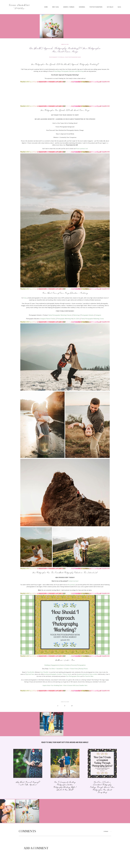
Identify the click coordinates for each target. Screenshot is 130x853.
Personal (73, 665)
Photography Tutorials (56, 57)
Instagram (98, 315)
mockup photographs (50, 674)
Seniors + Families (68, 7)
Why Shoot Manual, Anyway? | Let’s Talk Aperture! (27, 771)
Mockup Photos (83, 668)
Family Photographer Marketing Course (92, 318)
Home (46, 7)
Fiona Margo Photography (61, 71)
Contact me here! (73, 581)
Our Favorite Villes (88, 676)
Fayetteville (30, 672)
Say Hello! (110, 7)
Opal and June (30, 674)
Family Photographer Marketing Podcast (59, 315)
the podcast (71, 584)
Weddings (82, 7)
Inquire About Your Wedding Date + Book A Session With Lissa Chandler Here (65, 685)
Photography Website (87, 315)
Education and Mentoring (76, 71)
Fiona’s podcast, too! (82, 148)
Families (67, 665)
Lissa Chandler (44, 672)
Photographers (81, 665)
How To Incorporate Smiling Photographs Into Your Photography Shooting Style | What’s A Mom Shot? (65, 771)
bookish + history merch (64, 674)
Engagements (55, 665)
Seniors (62, 665)
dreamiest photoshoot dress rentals (87, 674)
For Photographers (96, 7)
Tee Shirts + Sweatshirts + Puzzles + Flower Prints (63, 668)
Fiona (24, 298)
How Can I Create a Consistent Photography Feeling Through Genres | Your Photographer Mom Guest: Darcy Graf (102, 771)
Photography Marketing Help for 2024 (68, 318)
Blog (119, 7)
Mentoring (76, 315)
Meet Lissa (55, 7)
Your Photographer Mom (73, 57)
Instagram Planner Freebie (47, 318)
